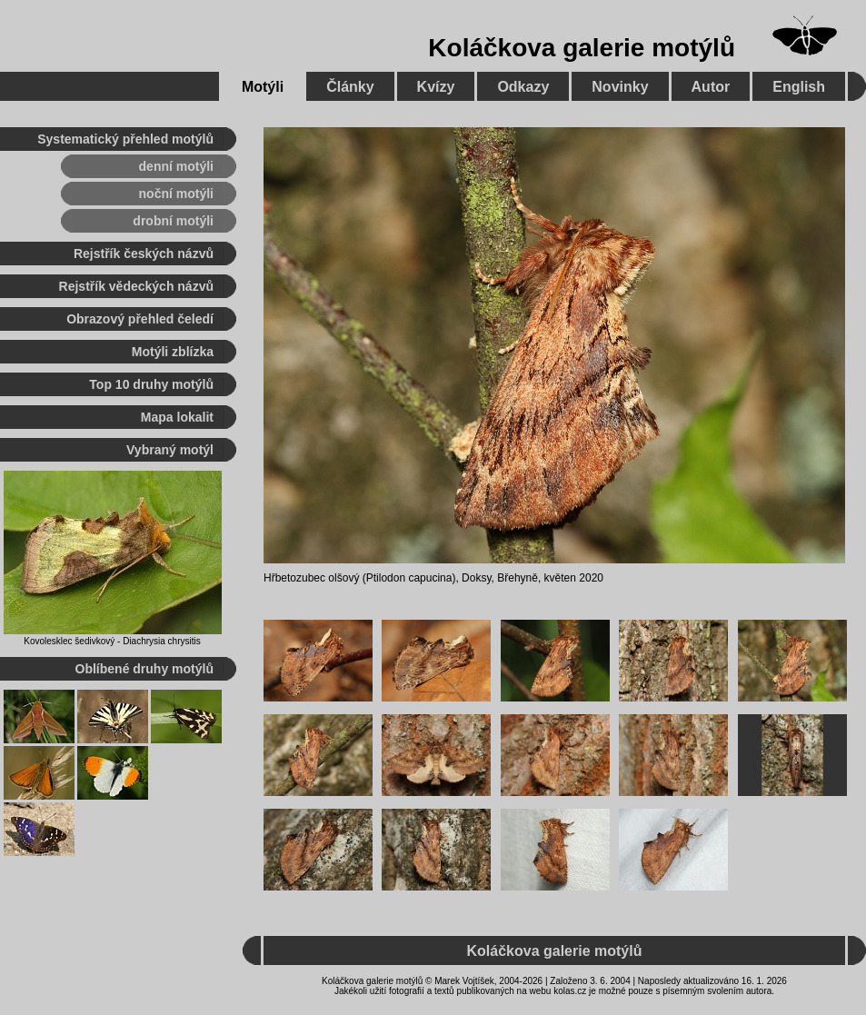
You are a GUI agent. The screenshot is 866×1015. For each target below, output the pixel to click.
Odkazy (523, 87)
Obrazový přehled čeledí (140, 319)
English (798, 87)
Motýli (263, 87)
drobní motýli (173, 221)
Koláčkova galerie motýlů (581, 48)
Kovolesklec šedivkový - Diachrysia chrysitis (112, 641)
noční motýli (176, 193)
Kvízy (436, 87)
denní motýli (176, 166)
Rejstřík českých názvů (144, 253)
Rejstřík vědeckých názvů (136, 286)
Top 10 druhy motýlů (151, 384)
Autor (711, 87)
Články (349, 87)
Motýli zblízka (173, 351)
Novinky (620, 87)
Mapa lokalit (177, 417)
